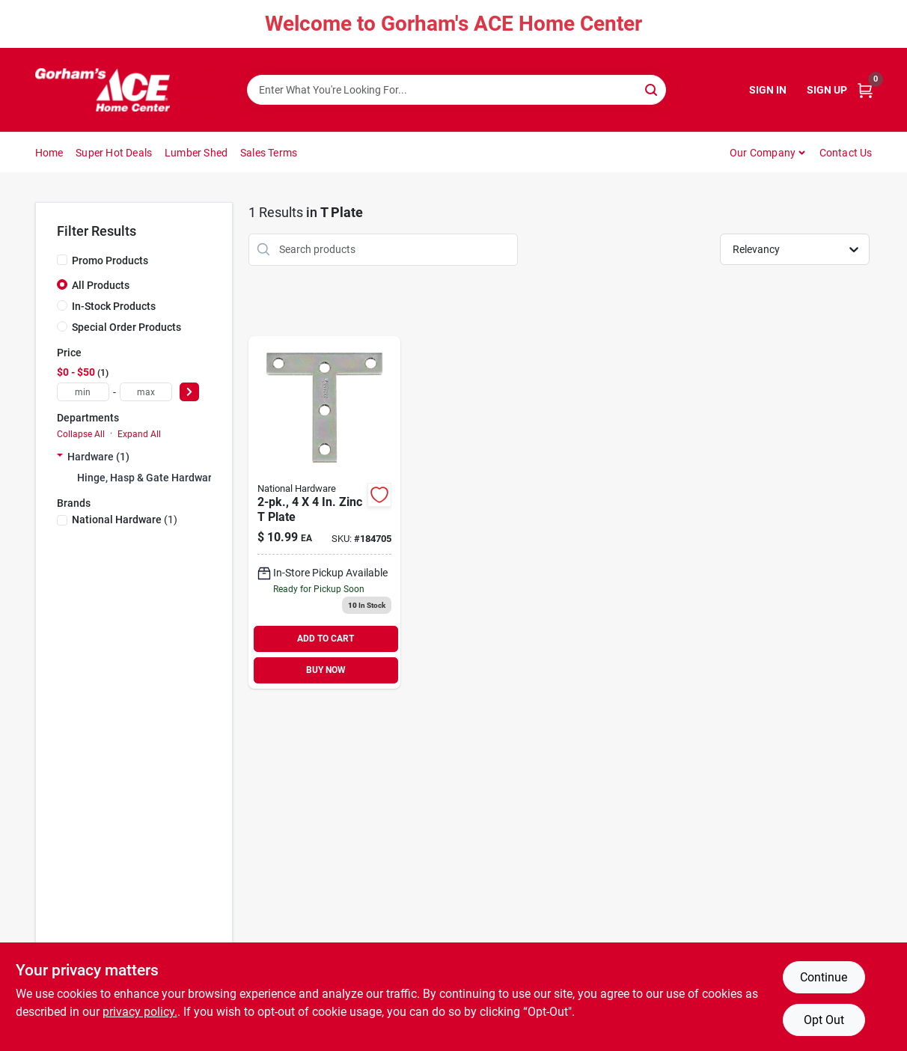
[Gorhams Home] (102, 90)
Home (49, 153)
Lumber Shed (196, 153)
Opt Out (824, 1020)
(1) (124, 520)
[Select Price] (189, 392)
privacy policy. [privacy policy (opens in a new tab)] (140, 1012)
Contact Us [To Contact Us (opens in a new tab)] (846, 153)
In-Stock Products (114, 306)
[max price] (146, 392)
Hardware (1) (98, 457)
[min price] (83, 392)
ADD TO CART (325, 638)
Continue (823, 977)
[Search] (652, 88)
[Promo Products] (62, 260)
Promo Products (110, 260)
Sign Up (827, 90)
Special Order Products (126, 327)
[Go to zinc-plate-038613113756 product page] (324, 512)
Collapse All (81, 434)
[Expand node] (60, 457)
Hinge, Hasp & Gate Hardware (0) (155, 478)
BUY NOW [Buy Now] (326, 670)
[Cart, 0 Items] (865, 90)
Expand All (139, 434)
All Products (100, 285)
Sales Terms (268, 153)
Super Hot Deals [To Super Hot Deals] (114, 153)
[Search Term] (456, 90)
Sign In (768, 90)
